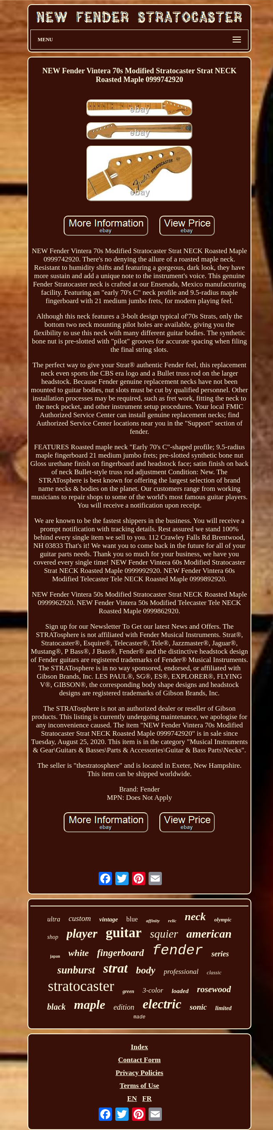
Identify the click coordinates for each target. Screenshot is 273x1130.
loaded (180, 991)
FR (147, 1099)
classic (214, 972)
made (140, 1017)
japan (55, 956)
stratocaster (81, 986)
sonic (198, 1007)
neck (195, 917)
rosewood (214, 989)
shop (52, 937)
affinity (153, 920)
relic (172, 920)
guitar (123, 932)
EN (132, 1099)
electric (162, 1004)
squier (164, 934)
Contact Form (139, 1060)
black (56, 1006)
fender (177, 950)
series (220, 954)
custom (80, 918)
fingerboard (120, 953)
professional (181, 972)
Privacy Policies (140, 1073)
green (128, 991)
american (209, 933)
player (82, 933)
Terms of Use (139, 1086)
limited (223, 1008)
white (78, 953)
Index (139, 1047)
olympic (223, 919)
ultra (53, 919)
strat (115, 968)
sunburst (76, 970)
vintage (108, 919)
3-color (152, 990)
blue (132, 919)
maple (89, 1004)
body (146, 970)
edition (124, 1007)
